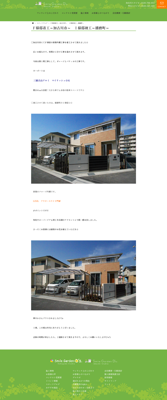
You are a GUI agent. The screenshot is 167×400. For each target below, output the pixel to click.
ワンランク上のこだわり (48, 11)
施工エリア (77, 387)
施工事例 (84, 11)
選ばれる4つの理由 (81, 374)
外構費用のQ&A (80, 377)
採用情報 (108, 370)
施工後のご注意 (79, 384)
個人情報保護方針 (112, 367)
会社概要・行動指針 (121, 11)
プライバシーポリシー (97, 394)
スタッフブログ (42, 16)
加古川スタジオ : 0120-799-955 (140, 2)
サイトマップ (110, 374)
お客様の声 (51, 367)
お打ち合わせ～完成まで (83, 380)
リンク (107, 377)
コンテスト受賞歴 (69, 11)
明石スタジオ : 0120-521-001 (141, 5)
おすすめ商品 (52, 380)
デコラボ (76, 370)
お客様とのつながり (100, 11)
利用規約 (111, 394)
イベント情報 (52, 374)
